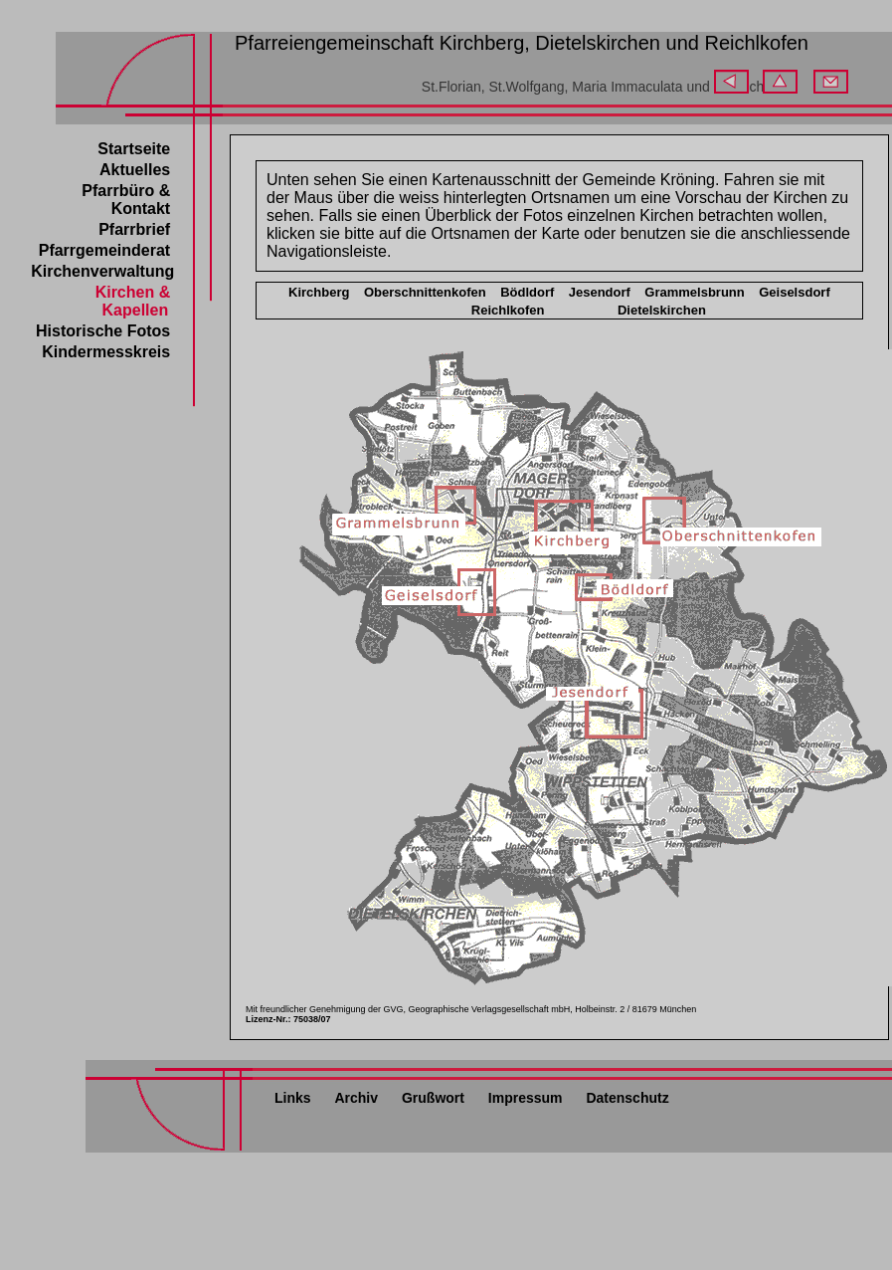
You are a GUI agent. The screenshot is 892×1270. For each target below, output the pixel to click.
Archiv (356, 1098)
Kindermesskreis (106, 351)
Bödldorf (527, 292)
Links (292, 1098)
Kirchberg (318, 292)
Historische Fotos (103, 330)
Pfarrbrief (134, 229)
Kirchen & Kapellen (133, 301)
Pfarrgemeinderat (105, 250)
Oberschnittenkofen (425, 292)
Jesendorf (599, 292)
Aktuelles (134, 169)
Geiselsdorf (794, 292)
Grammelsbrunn (694, 292)
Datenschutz (627, 1098)
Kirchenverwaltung (102, 271)
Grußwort (433, 1098)
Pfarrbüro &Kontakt (126, 199)
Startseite (133, 148)
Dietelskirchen (662, 310)
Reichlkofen (508, 310)
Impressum (525, 1098)
